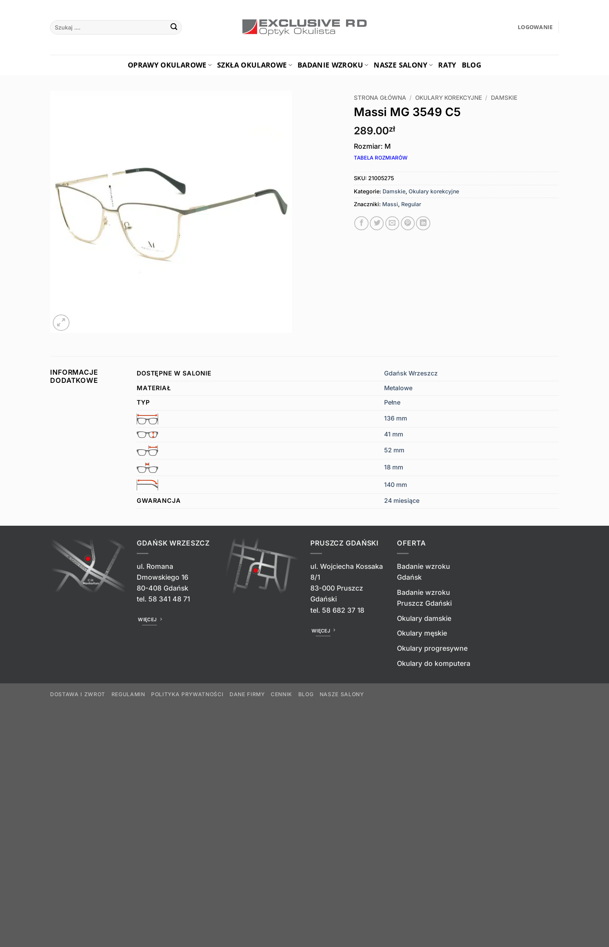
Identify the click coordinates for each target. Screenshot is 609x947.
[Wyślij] (174, 27)
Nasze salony (403, 65)
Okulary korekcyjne (448, 97)
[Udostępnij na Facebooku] (361, 223)
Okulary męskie (422, 633)
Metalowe (398, 388)
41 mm (393, 434)
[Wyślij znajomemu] (392, 223)
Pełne (392, 402)
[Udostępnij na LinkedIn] (423, 223)
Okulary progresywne (432, 648)
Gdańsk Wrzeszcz (411, 373)
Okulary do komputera (433, 663)
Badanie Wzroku (333, 65)
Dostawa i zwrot (77, 694)
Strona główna (380, 97)
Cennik (281, 694)
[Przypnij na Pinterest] (408, 223)
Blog (471, 65)
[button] (535, 27)
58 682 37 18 (343, 610)
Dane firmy (247, 694)
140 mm (395, 484)
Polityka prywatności (187, 694)
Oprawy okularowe (170, 65)
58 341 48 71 (169, 599)
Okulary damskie (424, 618)
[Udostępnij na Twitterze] (377, 223)
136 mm (395, 418)
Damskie (504, 97)
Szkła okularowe (254, 65)
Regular (411, 204)
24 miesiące (401, 500)
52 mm (394, 450)
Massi (390, 204)
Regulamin (128, 694)
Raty (447, 65)
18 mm (393, 467)
